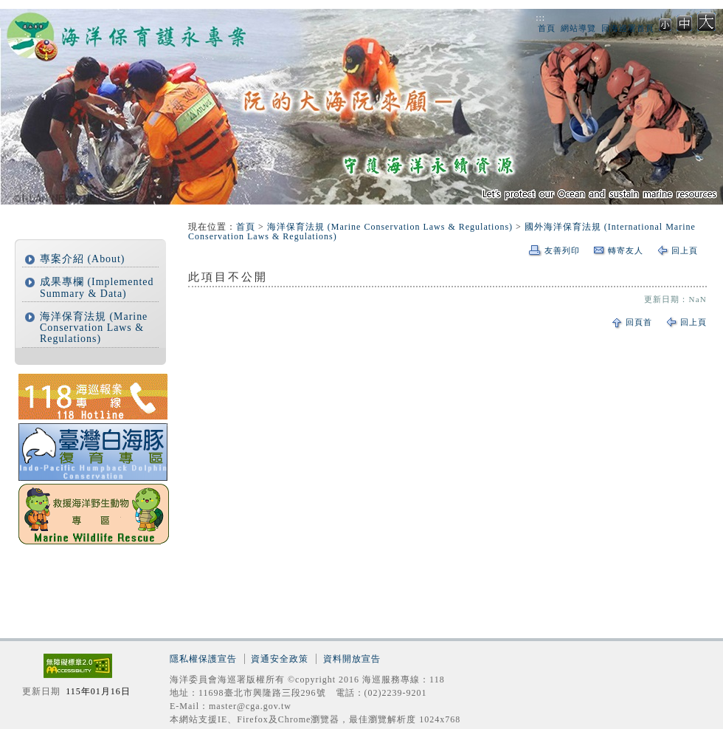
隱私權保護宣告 (203, 659)
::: (540, 18)
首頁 (547, 28)
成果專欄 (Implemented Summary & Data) (96, 287)
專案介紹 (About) (82, 258)
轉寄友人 (625, 250)
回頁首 (639, 322)
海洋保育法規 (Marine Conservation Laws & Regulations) (94, 328)
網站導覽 (578, 28)
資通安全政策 (279, 659)
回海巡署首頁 (627, 28)
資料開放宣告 (352, 659)
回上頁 (684, 250)
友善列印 (562, 250)
